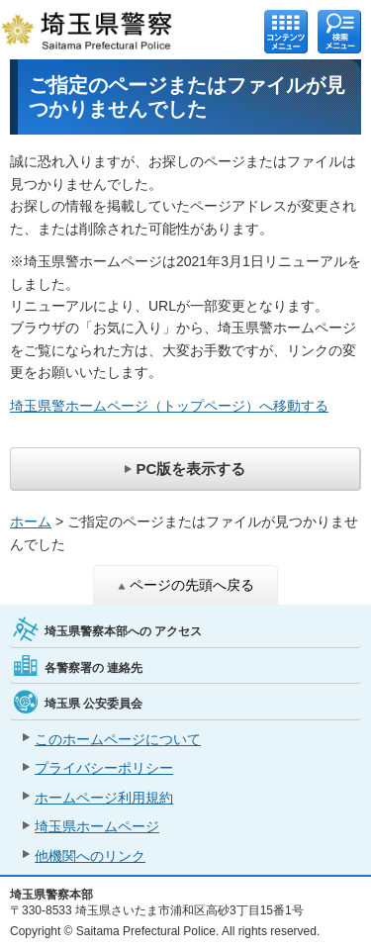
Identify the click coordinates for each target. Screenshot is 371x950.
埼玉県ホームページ (97, 826)
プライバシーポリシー (104, 768)
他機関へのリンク (90, 856)
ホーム (30, 521)
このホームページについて (118, 739)
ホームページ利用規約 (104, 798)
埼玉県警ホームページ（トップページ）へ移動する (169, 406)
